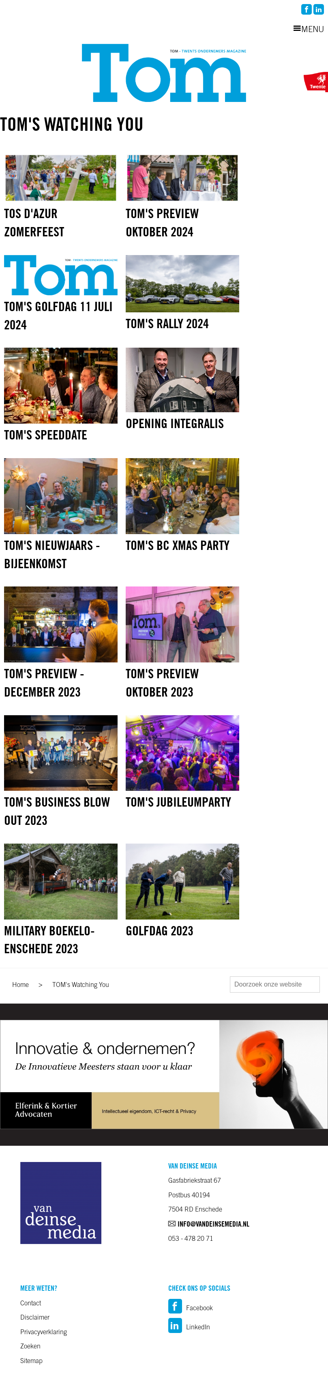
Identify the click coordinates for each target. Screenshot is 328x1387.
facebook (306, 9)
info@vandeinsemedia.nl (208, 1225)
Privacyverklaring (43, 1332)
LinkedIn (189, 1327)
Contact (30, 1303)
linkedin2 (318, 9)
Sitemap (31, 1361)
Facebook (190, 1308)
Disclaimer (34, 1318)
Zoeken (30, 1347)
